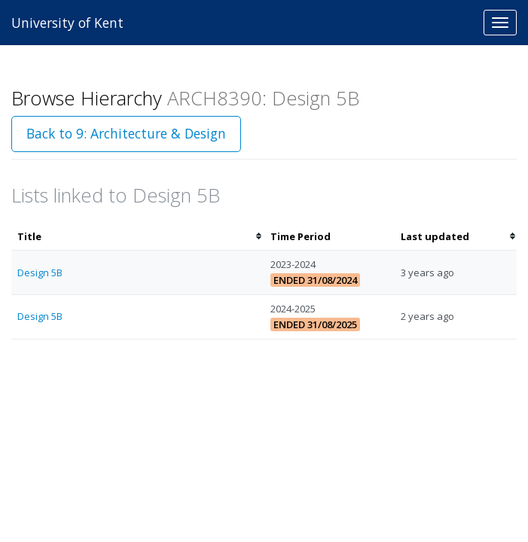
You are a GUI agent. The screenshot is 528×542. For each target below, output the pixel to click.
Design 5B (40, 272)
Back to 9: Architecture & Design (126, 133)
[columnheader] (137, 237)
